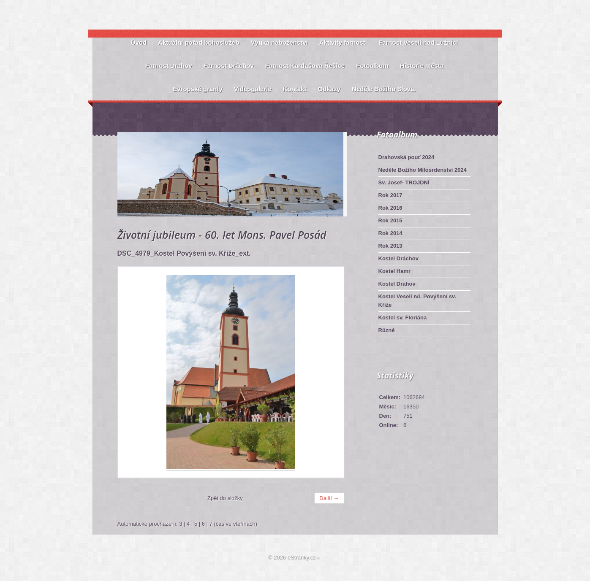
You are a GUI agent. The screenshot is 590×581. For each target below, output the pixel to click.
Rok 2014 (390, 233)
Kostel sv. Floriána (402, 317)
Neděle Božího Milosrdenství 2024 (422, 170)
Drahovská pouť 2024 (406, 157)
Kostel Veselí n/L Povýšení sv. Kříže (417, 300)
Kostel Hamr (394, 271)
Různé (386, 330)
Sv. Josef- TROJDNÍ (404, 182)
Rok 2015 (390, 220)
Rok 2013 (390, 246)
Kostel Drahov (397, 284)
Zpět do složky (225, 498)
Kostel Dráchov (398, 258)
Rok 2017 (390, 195)
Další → (329, 498)
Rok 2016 (390, 208)
